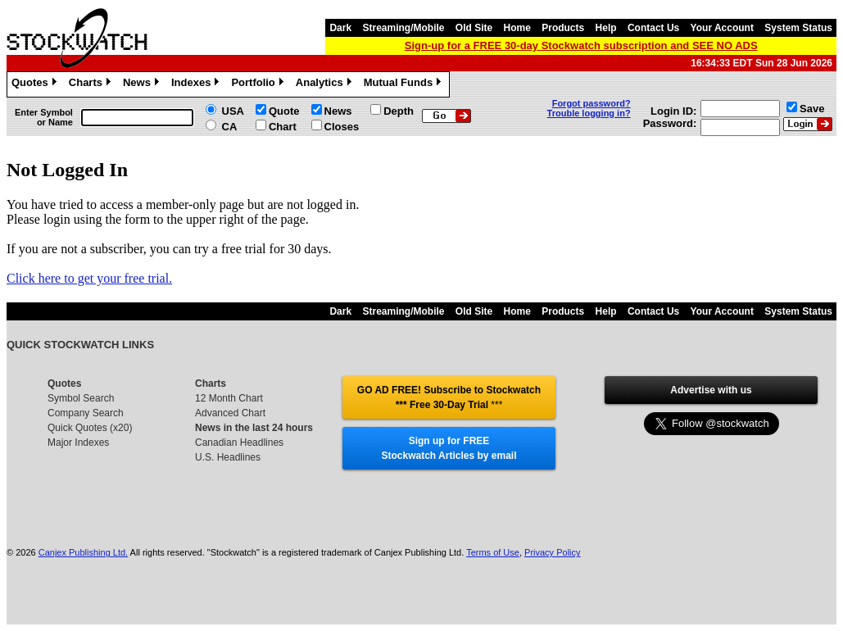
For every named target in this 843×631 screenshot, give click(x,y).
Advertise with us (710, 390)
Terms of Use (492, 552)
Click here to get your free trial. (89, 278)
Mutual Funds (405, 84)
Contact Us (653, 28)
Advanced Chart (230, 413)
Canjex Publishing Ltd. (83, 552)
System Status (798, 28)
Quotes (36, 84)
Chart (283, 126)
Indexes (197, 84)
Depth (398, 111)
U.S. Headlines (228, 457)
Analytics (326, 84)
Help (606, 28)
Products (563, 28)
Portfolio (259, 84)
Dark (340, 28)
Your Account (722, 28)
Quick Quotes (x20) (90, 428)
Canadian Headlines (239, 442)
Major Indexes (78, 442)
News (143, 84)
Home (517, 28)
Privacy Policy (552, 552)
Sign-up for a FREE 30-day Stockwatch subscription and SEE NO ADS (581, 45)
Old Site (473, 28)
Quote (284, 111)
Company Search (86, 413)
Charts (92, 84)
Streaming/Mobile (403, 28)
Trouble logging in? (589, 113)
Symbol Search (81, 398)
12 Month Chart (229, 398)
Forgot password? (591, 103)
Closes (342, 126)
